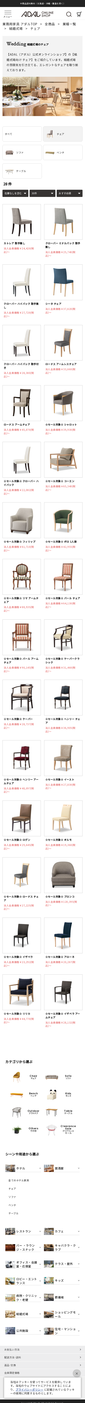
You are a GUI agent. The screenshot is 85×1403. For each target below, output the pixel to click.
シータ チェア (53, 303)
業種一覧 (69, 24)
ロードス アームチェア (17, 424)
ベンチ (54, 152)
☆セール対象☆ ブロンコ (59, 896)
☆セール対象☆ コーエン (59, 481)
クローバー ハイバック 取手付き (21, 365)
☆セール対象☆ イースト (59, 779)
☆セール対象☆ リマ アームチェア (21, 600)
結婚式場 (16, 28)
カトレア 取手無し (14, 243)
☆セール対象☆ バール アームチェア (21, 660)
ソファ (14, 152)
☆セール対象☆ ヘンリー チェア (62, 720)
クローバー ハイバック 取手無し (21, 305)
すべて (8, 134)
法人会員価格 (19, 250)
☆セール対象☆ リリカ (17, 1013)
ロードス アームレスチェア (61, 364)
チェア (54, 134)
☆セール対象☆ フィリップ (19, 541)
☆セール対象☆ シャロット (61, 424)
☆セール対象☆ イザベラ (18, 957)
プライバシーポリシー (29, 1389)
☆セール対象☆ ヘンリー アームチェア (21, 781)
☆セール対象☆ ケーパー (18, 719)
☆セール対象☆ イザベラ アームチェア (62, 1015)
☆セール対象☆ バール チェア (62, 598)
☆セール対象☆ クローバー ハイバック (21, 482)
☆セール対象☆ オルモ (58, 839)
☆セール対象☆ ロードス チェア (21, 898)
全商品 (50, 24)
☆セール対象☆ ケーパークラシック (62, 660)
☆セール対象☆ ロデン (17, 839)
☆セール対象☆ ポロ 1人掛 (61, 541)
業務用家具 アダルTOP (20, 24)
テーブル (15, 171)
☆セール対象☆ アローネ (59, 957)
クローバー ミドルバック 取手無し (62, 245)
